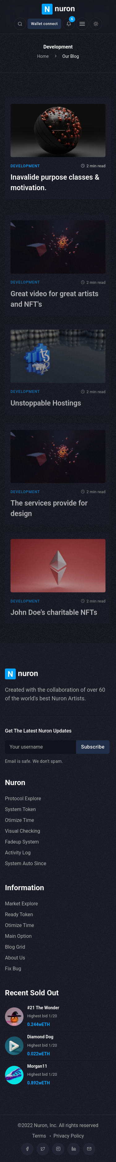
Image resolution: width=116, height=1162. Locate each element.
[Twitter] (43, 1149)
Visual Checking (22, 831)
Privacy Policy (69, 1136)
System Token (20, 809)
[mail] (89, 1149)
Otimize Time (19, 820)
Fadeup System (22, 842)
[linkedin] (73, 1149)
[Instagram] (58, 1149)
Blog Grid (15, 947)
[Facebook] (27, 1149)
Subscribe (93, 747)
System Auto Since (25, 863)
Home (43, 56)
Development (25, 166)
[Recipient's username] (41, 747)
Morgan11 (37, 1066)
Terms (39, 1136)
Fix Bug (13, 969)
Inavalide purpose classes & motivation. (55, 182)
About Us (15, 958)
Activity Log (18, 853)
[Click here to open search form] (20, 24)
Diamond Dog (40, 1036)
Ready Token (19, 914)
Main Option (18, 936)
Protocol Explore (23, 798)
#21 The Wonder (43, 1007)
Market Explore (21, 904)
